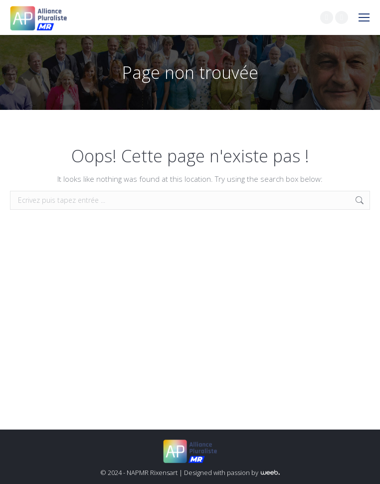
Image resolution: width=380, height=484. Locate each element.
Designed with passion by (232, 472)
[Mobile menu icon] (364, 17)
